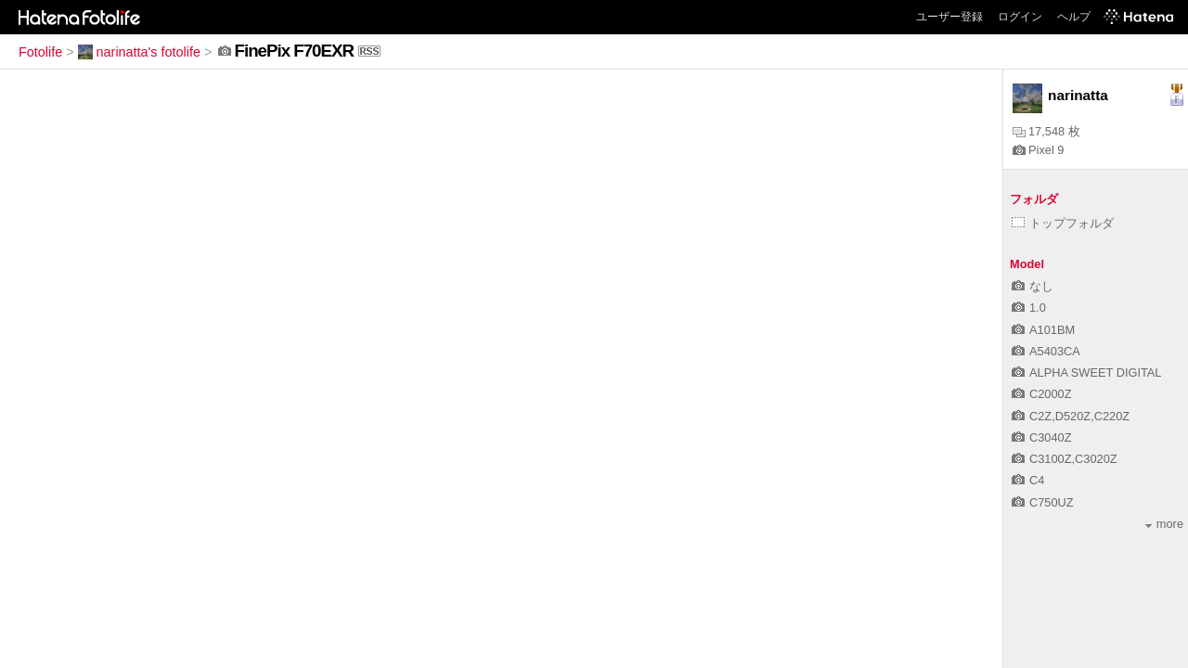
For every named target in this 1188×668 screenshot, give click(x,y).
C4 (1028, 480)
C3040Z (1042, 437)
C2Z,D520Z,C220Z (1071, 416)
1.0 (1029, 308)
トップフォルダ (1063, 223)
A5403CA (1046, 351)
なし (1032, 286)
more (1164, 524)
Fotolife (40, 52)
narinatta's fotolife (139, 52)
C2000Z (1042, 394)
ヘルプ (1074, 16)
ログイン (1020, 16)
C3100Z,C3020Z (1064, 459)
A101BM (1043, 330)
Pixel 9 (1038, 150)
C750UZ (1043, 502)
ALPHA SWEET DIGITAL (1086, 372)
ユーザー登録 (949, 16)
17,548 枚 (1046, 131)
